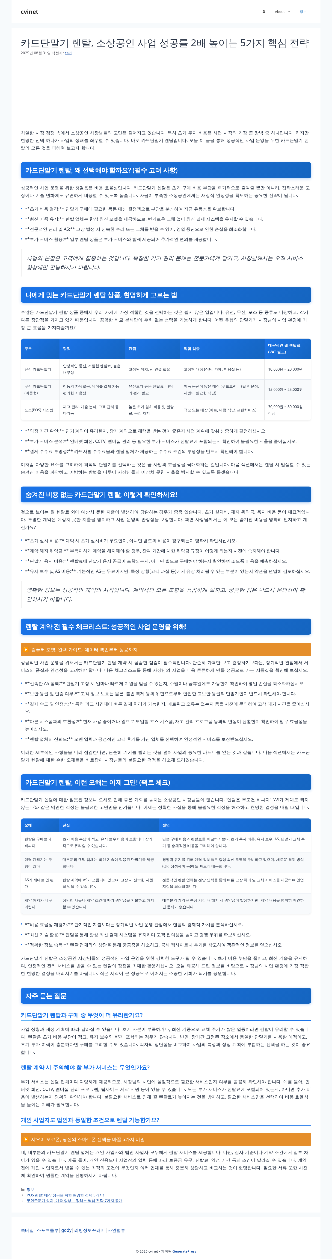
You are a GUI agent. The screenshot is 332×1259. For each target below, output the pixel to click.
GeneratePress (184, 1251)
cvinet (30, 11)
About (285, 11)
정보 (303, 11)
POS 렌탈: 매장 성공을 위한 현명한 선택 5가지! (65, 1195)
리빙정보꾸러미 (89, 1230)
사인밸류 (116, 1230)
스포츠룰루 (48, 1230)
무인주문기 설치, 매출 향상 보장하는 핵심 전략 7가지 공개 (74, 1200)
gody (66, 1230)
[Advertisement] (159, 97)
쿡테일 (27, 1230)
